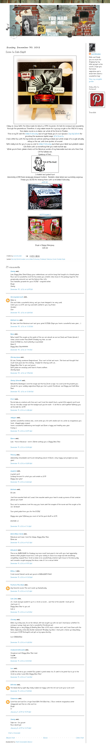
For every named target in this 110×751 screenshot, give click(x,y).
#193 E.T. (45, 182)
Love (27, 259)
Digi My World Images (18, 259)
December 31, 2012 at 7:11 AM (21, 526)
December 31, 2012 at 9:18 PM (21, 691)
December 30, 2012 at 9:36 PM (22, 373)
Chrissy (13, 620)
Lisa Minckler (96, 54)
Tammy (13, 455)
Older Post (80, 738)
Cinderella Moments (18, 650)
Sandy (13, 271)
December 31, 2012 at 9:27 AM (21, 543)
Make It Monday (32, 134)
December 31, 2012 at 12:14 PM (21, 612)
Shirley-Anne (15, 357)
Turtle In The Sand (17, 585)
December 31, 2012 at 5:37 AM (21, 431)
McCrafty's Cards (17, 534)
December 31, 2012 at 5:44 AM (21, 447)
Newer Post (10, 738)
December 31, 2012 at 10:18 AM (21, 577)
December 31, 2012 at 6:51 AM (21, 482)
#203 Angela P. (45, 214)
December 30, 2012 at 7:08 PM (22, 327)
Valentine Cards (51, 259)
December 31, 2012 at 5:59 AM (21, 463)
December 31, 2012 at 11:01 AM (21, 591)
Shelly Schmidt (16, 381)
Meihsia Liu (15, 320)
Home (45, 738)
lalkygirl (13, 418)
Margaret (14, 550)
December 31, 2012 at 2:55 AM (21, 410)
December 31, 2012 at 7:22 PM (21, 677)
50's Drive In (59, 136)
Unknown (14, 699)
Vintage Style (61, 259)
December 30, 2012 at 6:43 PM (22, 289)
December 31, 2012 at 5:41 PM (21, 661)
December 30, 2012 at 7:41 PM (21, 350)
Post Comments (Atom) (24, 742)
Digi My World (73, 134)
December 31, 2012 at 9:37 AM (21, 563)
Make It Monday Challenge (37, 259)
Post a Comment (14, 733)
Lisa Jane (14, 599)
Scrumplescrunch (17, 297)
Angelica (14, 471)
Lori (12, 668)
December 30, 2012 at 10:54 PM (22, 392)
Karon (13, 439)
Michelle (13, 489)
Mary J (13, 571)
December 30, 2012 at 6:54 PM (22, 313)
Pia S (12, 399)
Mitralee (13, 685)
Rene (12, 334)
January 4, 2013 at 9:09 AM (21, 712)
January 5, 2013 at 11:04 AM (21, 728)
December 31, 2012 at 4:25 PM (21, 642)
